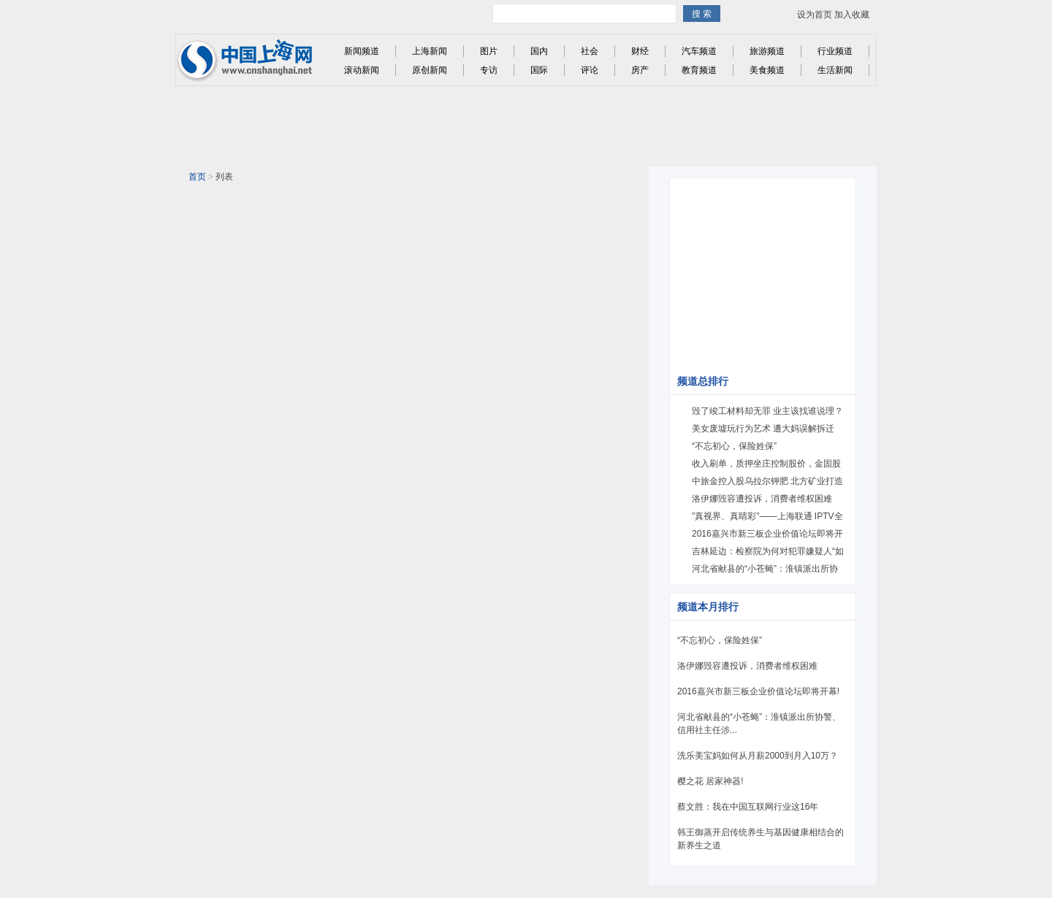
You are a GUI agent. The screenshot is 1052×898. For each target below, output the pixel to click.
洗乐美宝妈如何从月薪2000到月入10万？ (757, 756)
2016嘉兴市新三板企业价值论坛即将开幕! (758, 691)
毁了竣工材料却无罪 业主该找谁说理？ (767, 411)
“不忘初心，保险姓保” (734, 446)
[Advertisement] (529, 126)
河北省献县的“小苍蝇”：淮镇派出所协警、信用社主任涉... (759, 723)
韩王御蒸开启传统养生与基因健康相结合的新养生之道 (760, 839)
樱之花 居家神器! (710, 781)
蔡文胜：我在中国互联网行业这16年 (747, 807)
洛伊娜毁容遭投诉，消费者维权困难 (762, 499)
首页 (197, 177)
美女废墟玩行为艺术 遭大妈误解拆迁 (763, 428)
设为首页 (814, 14)
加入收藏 (851, 14)
